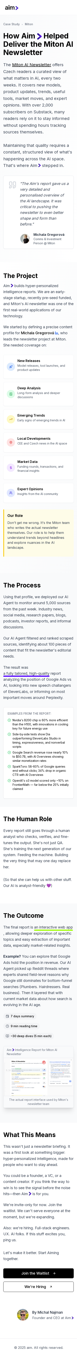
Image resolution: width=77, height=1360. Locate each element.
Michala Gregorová (39, 333)
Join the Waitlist (38, 1273)
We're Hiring (38, 1287)
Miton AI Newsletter (31, 64)
